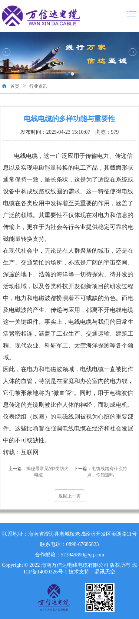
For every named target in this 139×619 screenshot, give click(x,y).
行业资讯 (38, 86)
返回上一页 (70, 496)
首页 (14, 86)
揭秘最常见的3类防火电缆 (39, 471)
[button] (67, 74)
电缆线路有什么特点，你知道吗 (100, 471)
